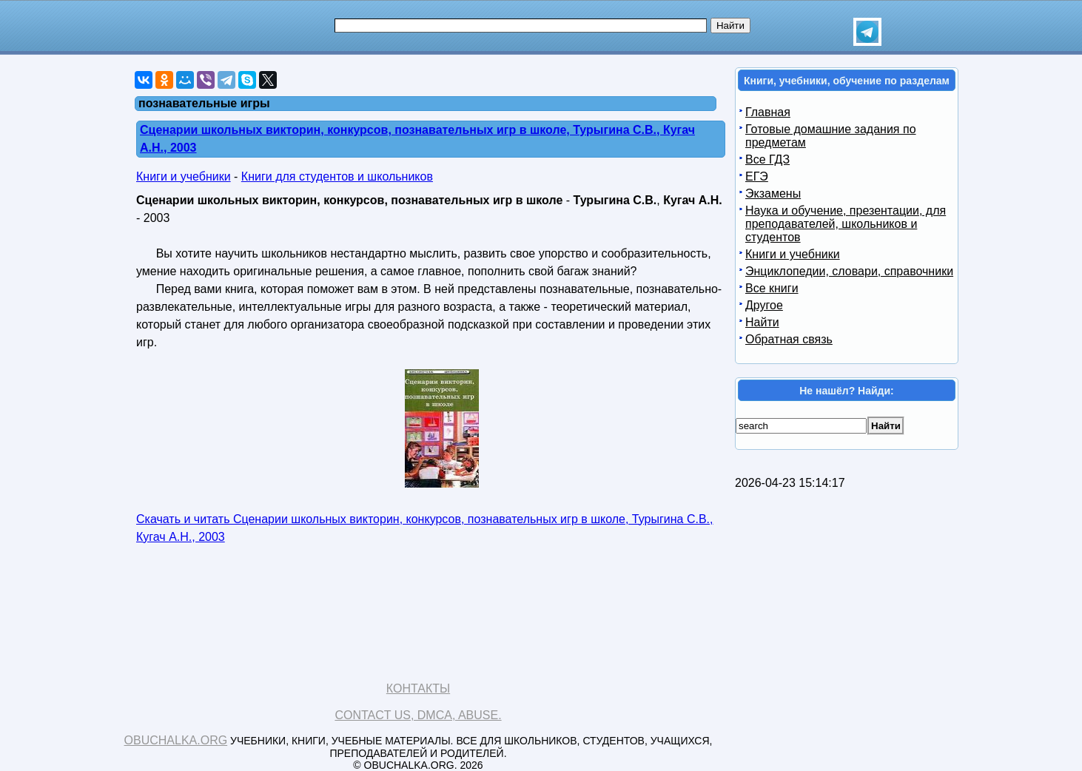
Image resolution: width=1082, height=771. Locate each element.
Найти (762, 322)
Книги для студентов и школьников (337, 176)
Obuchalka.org (176, 740)
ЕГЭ (756, 176)
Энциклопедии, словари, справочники (849, 271)
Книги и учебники (183, 176)
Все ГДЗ (767, 159)
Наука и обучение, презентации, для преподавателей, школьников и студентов (845, 223)
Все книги (772, 288)
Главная (767, 112)
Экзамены (773, 193)
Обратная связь (789, 339)
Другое (764, 305)
